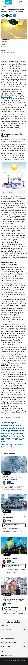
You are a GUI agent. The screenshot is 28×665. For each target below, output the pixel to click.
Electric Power (5, 52)
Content (4, 6)
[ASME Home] (8, 2)
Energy (12, 52)
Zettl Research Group (11, 226)
